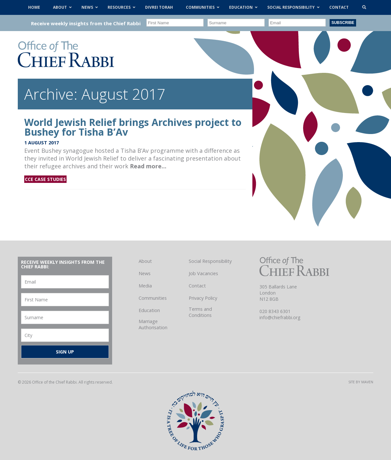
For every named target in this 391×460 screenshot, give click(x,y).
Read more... (148, 166)
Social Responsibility (210, 261)
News (145, 273)
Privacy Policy (203, 298)
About (145, 261)
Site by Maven (360, 381)
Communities (153, 298)
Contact (197, 286)
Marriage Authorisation (153, 324)
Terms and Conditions (200, 312)
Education (149, 310)
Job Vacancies (203, 273)
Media (145, 286)
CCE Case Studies (45, 179)
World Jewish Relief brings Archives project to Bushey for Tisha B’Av (132, 127)
